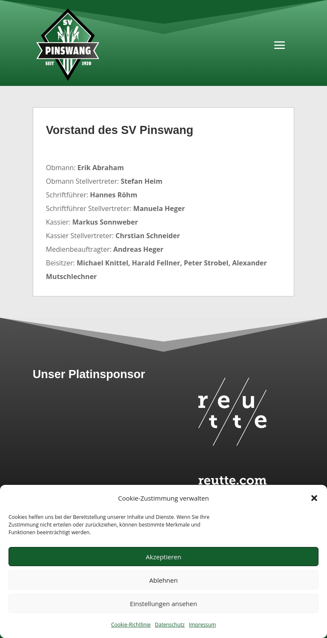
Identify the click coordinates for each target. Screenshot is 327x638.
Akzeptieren (163, 557)
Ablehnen (163, 580)
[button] (314, 498)
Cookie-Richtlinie (131, 624)
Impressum (202, 624)
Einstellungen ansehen (163, 603)
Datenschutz (170, 624)
